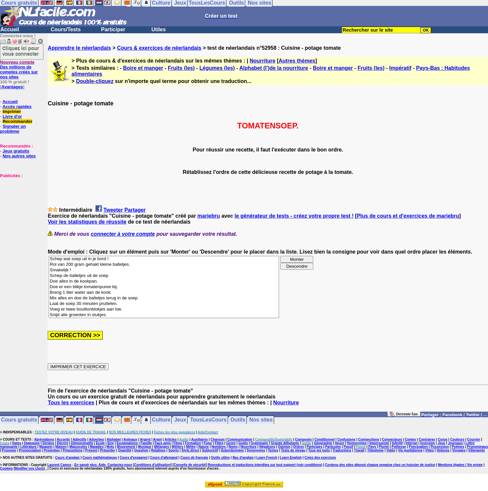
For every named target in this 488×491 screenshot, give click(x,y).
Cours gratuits (19, 420)
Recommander (17, 121)
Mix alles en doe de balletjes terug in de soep (164, 298)
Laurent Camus (59, 465)
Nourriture (262, 61)
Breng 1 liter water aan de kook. (164, 292)
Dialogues (32, 443)
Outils (237, 420)
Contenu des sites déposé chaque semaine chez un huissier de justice (380, 465)
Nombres (219, 447)
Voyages (458, 450)
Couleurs (457, 439)
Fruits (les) (181, 68)
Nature (203, 447)
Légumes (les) (217, 68)
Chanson (218, 439)
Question (141, 450)
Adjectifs (79, 439)
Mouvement (126, 447)
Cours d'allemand (164, 457)
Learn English (291, 457)
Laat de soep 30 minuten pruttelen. (164, 304)
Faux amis (163, 443)
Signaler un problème (13, 129)
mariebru (208, 216)
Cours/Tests (66, 29)
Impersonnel (379, 443)
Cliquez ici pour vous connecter (20, 50)
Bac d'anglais (243, 457)
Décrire (62, 443)
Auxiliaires (199, 439)
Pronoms (9, 450)
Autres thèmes (297, 61)
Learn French (266, 457)
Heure (339, 443)
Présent (91, 450)
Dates (16, 443)
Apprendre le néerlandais (79, 48)
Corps (443, 439)
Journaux (455, 443)
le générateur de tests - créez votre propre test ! (294, 216)
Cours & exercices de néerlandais (159, 48)
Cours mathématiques (100, 457)
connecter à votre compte (123, 234)
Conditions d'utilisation (152, 465)
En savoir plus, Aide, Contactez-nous (103, 465)
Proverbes (52, 450)
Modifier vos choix (29, 468)
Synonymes (255, 450)
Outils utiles (220, 457)
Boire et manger (143, 68)
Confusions (346, 439)
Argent (145, 439)
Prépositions (73, 450)
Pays (372, 447)
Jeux (180, 420)
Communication (239, 439)
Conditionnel (325, 439)
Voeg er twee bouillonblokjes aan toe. (164, 309)
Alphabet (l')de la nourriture (273, 68)
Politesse (399, 447)
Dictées (48, 443)
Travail (359, 450)
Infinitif (397, 443)
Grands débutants (285, 443)
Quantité (125, 450)
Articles (171, 439)
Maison (60, 447)
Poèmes (457, 447)
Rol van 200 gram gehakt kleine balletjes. (164, 264)
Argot (157, 439)
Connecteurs (392, 439)
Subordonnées (232, 450)
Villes (429, 450)
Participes (314, 447)
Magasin (46, 447)
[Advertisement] (19, 211)
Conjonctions (368, 439)
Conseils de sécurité (190, 465)
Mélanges (161, 447)
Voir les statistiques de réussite (87, 222)
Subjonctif (210, 450)
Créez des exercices (320, 457)
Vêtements (476, 450)
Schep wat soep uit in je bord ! (164, 259)
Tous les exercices (71, 402)
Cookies (6, 468)
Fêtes (219, 443)
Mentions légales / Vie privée (460, 465)
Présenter (107, 450)
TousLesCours (208, 420)
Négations (267, 447)
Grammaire (259, 443)
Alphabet (114, 439)
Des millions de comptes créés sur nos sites (19, 69)
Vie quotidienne (410, 450)
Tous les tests (319, 450)
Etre (110, 443)
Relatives (158, 450)
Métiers (177, 447)
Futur (208, 443)
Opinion (284, 447)
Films (177, 443)
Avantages (12, 86)
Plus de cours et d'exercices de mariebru (408, 216)
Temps (273, 450)
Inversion (427, 443)
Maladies (97, 447)
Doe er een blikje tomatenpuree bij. (164, 287)
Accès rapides (16, 106)
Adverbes (96, 439)
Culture (161, 420)
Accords (63, 439)
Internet (411, 443)
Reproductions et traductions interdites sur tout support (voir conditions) (265, 465)
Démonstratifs (82, 443)
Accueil (9, 29)
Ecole (100, 443)
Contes (410, 439)
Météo (190, 447)
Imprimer (12, 111)
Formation (193, 443)
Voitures (443, 450)
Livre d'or (12, 116)
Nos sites (261, 420)
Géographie (323, 443)
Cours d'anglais (67, 457)
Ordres (298, 447)
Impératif (400, 68)
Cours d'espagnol (133, 457)
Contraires (427, 439)
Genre (231, 443)
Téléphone (375, 450)
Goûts (243, 443)
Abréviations (44, 439)
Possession (439, 447)
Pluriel (384, 447)
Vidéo (390, 450)
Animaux (130, 439)
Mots (110, 447)
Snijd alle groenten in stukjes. (164, 315)
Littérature (28, 447)
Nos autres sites (19, 155)
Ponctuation (418, 447)
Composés (303, 439)
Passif (348, 447)
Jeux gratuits (16, 151)
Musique (144, 447)
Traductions (342, 450)
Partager (135, 210)
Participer (113, 29)
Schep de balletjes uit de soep (164, 276)
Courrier (473, 439)
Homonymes (357, 443)
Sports (173, 450)
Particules (333, 447)
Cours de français (194, 457)
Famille (146, 443)
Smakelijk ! (164, 270)
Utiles (158, 29)
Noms (233, 447)
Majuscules (78, 447)
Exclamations (127, 443)
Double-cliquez (95, 81)
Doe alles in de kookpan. (164, 281)
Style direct (190, 450)
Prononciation (30, 450)
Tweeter (113, 210)
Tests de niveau (293, 450)
